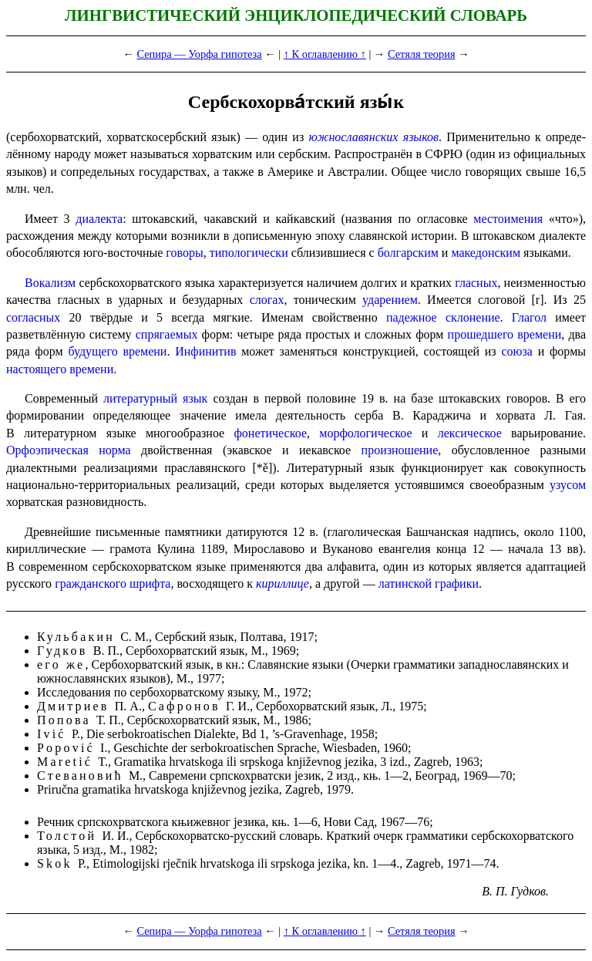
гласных (476, 282)
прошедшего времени (505, 334)
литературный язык (155, 398)
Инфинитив (205, 351)
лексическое (470, 433)
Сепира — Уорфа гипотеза (198, 54)
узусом (568, 484)
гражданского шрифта (112, 583)
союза (516, 351)
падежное (411, 317)
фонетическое (270, 433)
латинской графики (428, 583)
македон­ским (485, 252)
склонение (473, 317)
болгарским (408, 252)
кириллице (282, 583)
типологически (249, 252)
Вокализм (50, 282)
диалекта (99, 218)
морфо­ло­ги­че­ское (365, 433)
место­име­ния (508, 218)
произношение (400, 450)
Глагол (529, 317)
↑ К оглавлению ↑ (325, 54)
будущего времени (117, 351)
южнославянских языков (373, 136)
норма (114, 450)
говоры (184, 252)
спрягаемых (167, 334)
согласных (33, 317)
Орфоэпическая (47, 450)
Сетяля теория (422, 54)
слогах (267, 299)
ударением (390, 299)
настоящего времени (59, 369)
